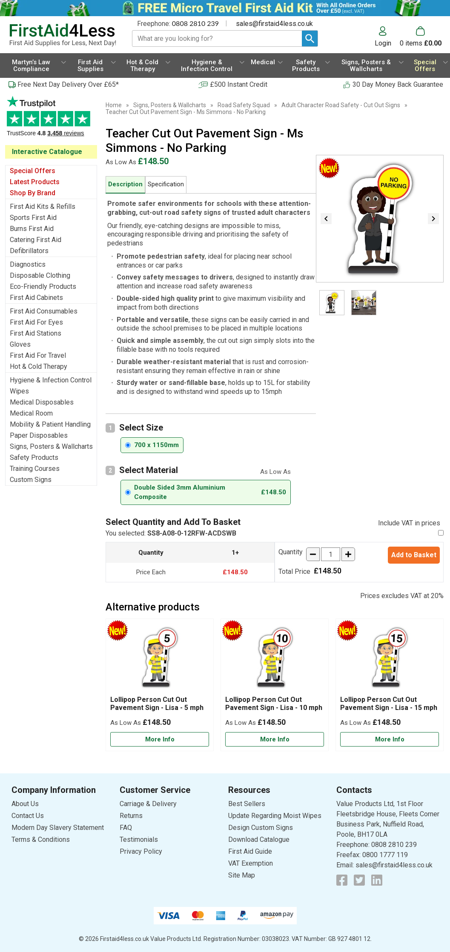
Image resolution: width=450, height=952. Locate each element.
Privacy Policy (141, 851)
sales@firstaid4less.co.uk (274, 24)
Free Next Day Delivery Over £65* (68, 84)
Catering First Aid (35, 240)
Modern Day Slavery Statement (57, 828)
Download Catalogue (258, 839)
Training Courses (35, 469)
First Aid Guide (250, 851)
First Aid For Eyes (36, 322)
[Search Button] (310, 38)
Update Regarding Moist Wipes (274, 816)
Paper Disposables (39, 435)
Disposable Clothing (40, 275)
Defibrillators (29, 251)
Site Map (241, 875)
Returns (131, 816)
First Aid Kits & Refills (42, 206)
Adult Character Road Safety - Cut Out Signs (340, 105)
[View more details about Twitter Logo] (359, 880)
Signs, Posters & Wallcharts (51, 446)
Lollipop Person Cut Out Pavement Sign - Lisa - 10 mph (273, 703)
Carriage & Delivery (148, 804)
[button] (387, 36)
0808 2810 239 (195, 23)
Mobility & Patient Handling (50, 424)
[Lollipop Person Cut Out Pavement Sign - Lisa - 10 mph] (275, 685)
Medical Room (31, 413)
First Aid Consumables (43, 311)
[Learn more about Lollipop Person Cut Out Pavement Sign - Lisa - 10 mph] (274, 739)
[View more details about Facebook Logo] (341, 880)
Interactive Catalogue (47, 152)
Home (114, 105)
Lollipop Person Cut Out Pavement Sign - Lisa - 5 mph (157, 703)
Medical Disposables (42, 402)
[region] (159, 659)
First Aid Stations (35, 333)
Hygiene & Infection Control (51, 380)
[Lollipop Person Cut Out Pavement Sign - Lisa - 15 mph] (389, 685)
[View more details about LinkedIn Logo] (376, 880)
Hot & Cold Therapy (38, 366)
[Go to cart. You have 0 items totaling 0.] (420, 36)
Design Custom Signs (260, 828)
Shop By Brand (32, 193)
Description (125, 184)
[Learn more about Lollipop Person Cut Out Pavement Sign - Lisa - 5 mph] (159, 739)
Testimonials (51, 120)
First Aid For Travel (38, 355)
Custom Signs (31, 480)
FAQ (126, 828)
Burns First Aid (32, 229)
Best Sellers (246, 804)
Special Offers (32, 171)
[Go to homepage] (63, 35)
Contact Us (27, 816)
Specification (166, 184)
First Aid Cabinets (36, 298)
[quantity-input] (330, 554)
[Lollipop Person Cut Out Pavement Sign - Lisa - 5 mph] (160, 685)
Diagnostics (28, 264)
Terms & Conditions (40, 839)
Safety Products (34, 457)
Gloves (20, 344)
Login (383, 43)
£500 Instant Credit (238, 84)
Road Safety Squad (244, 105)
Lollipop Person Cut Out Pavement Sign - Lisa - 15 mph (388, 703)
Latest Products (35, 182)
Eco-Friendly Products (43, 286)
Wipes (19, 391)
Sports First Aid (33, 218)
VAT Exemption (250, 863)
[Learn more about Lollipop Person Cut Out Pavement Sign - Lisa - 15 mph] (389, 739)
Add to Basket (413, 555)
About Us (25, 804)
